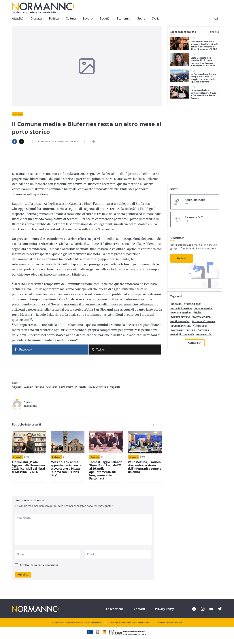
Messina (39, 387)
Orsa (54, 387)
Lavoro (88, 18)
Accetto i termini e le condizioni (39, 565)
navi (48, 387)
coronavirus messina (183, 330)
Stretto (82, 387)
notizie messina (180, 321)
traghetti (115, 387)
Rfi (76, 387)
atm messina (205, 334)
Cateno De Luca (202, 317)
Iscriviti (181, 258)
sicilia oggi (201, 325)
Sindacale (17, 114)
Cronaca (36, 18)
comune (28, 387)
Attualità (17, 18)
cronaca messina (181, 312)
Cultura (71, 18)
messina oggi (193, 303)
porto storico (66, 387)
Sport (141, 18)
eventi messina (204, 308)
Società (105, 18)
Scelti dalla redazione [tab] (183, 31)
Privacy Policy (164, 609)
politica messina (181, 325)
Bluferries (17, 387)
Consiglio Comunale (183, 334)
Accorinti (204, 330)
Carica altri (194, 342)
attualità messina (182, 308)
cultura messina (181, 317)
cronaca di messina (204, 321)
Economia (123, 18)
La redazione (115, 609)
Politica (53, 18)
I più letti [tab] (214, 31)
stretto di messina (98, 387)
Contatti (139, 609)
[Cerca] (216, 18)
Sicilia (155, 18)
